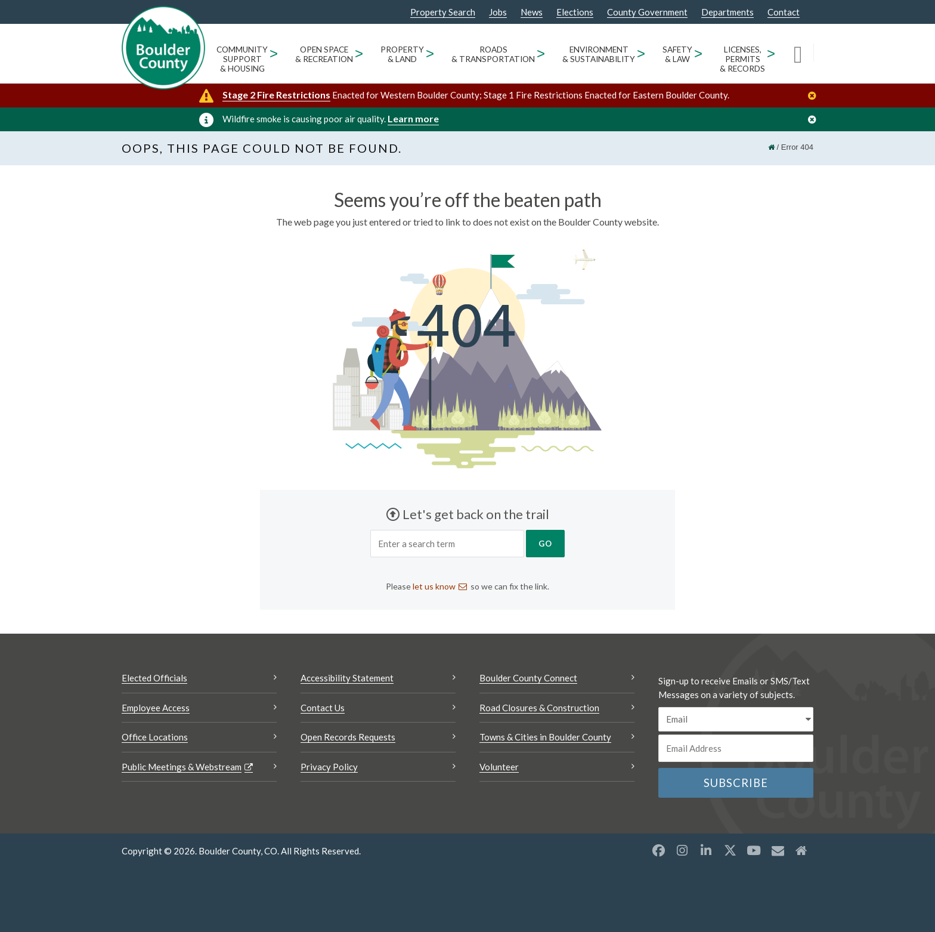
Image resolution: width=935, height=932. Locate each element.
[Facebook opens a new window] (658, 853)
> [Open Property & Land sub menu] (430, 53)
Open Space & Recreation (324, 54)
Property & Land (402, 54)
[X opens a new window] (730, 853)
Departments (727, 12)
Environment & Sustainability (598, 54)
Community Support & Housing (242, 59)
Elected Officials (154, 680)
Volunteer (499, 769)
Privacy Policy (329, 769)
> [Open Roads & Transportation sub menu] (541, 53)
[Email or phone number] (735, 750)
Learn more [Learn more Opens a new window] (413, 118)
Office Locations (155, 739)
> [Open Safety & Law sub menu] (698, 53)
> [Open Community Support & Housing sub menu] (274, 53)
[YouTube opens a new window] (754, 853)
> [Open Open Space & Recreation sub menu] (359, 53)
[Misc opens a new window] (778, 853)
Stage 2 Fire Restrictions (276, 94)
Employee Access (156, 710)
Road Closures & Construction (539, 710)
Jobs (498, 12)
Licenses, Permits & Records (742, 59)
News (532, 12)
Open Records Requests (348, 739)
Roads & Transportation (493, 54)
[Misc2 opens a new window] (801, 853)
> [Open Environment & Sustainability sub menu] (641, 53)
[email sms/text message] (735, 721)
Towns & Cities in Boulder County (545, 739)
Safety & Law (677, 54)
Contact (783, 12)
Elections (574, 12)
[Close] (815, 96)
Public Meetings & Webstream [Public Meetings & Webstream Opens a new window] (182, 769)
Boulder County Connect (528, 680)
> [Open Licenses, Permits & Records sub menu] (771, 53)
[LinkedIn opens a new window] (706, 853)
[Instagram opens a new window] (682, 853)
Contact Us (323, 710)
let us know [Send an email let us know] (434, 589)
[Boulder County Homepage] (163, 48)
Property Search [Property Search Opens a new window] (442, 12)
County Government (647, 12)
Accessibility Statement (347, 680)
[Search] (803, 54)
